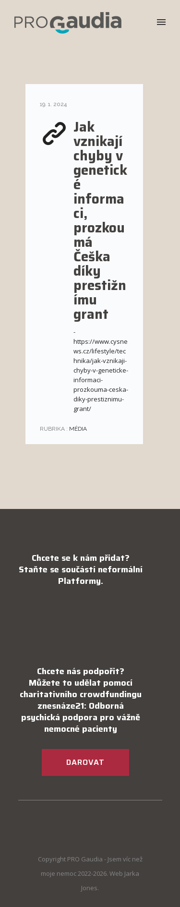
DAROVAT (85, 762)
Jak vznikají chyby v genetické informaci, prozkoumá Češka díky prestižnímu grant (100, 220)
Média (77, 428)
